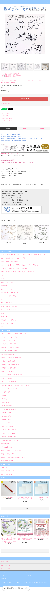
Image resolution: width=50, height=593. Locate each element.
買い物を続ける (4, 123)
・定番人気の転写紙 (15, 74)
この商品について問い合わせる (7, 120)
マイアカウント (4, 572)
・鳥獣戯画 (14, 76)
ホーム (3, 73)
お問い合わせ (3, 578)
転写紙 (6, 73)
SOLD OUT (25, 99)
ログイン (2, 575)
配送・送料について (18, 582)
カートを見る (28, 575)
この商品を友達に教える (6, 118)
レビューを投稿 (4, 115)
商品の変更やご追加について (9, 474)
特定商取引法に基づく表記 (7, 103)
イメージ (25, 128)
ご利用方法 (4, 467)
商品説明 (8, 128)
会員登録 (27, 572)
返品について (25, 582)
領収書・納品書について (7, 471)
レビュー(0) (41, 128)
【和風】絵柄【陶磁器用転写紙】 (14, 73)
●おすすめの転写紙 (8, 74)
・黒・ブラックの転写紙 (16, 75)
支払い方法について (10, 582)
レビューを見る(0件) (5, 113)
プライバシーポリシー (43, 582)
